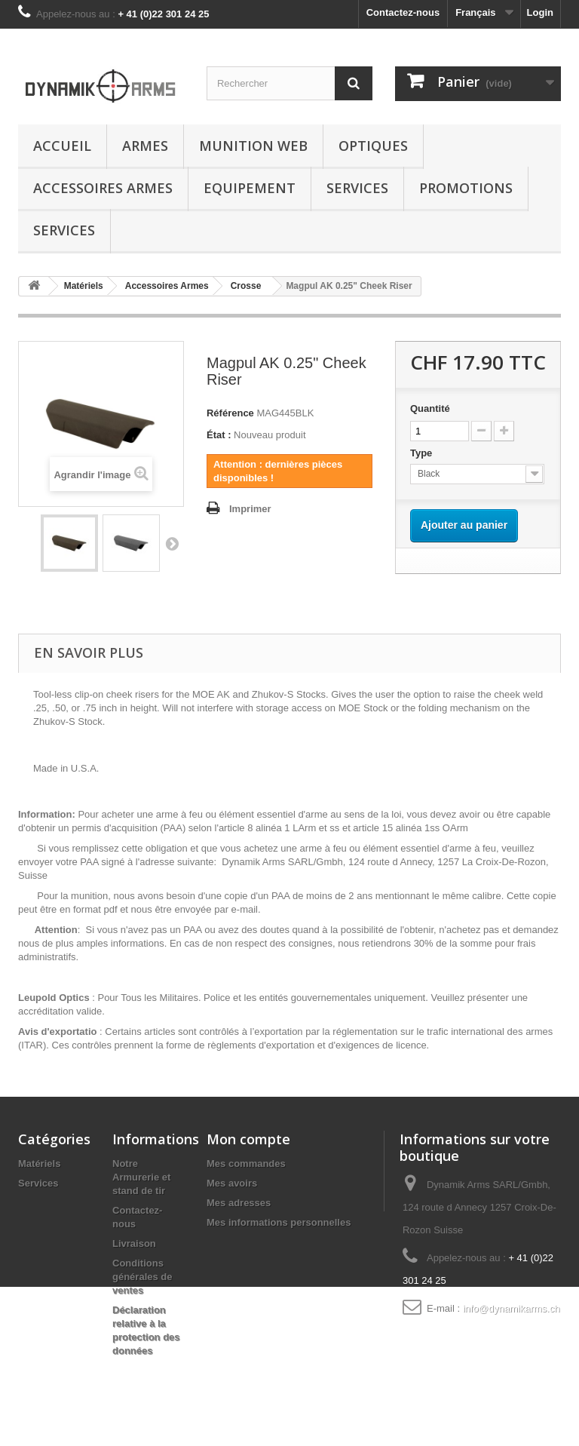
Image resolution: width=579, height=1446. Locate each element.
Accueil (62, 146)
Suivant (171, 543)
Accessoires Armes (103, 188)
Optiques (373, 146)
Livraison (134, 1243)
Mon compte (248, 1139)
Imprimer (250, 508)
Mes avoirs (232, 1183)
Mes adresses (239, 1202)
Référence (230, 413)
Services (357, 188)
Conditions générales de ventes (142, 1276)
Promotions (466, 188)
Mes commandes (246, 1163)
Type (422, 453)
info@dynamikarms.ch (511, 1308)
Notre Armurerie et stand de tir (141, 1177)
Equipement (250, 188)
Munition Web (253, 146)
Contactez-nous (403, 12)
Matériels (39, 1163)
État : (219, 435)
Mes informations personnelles (279, 1222)
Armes (145, 146)
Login (540, 12)
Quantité (430, 408)
